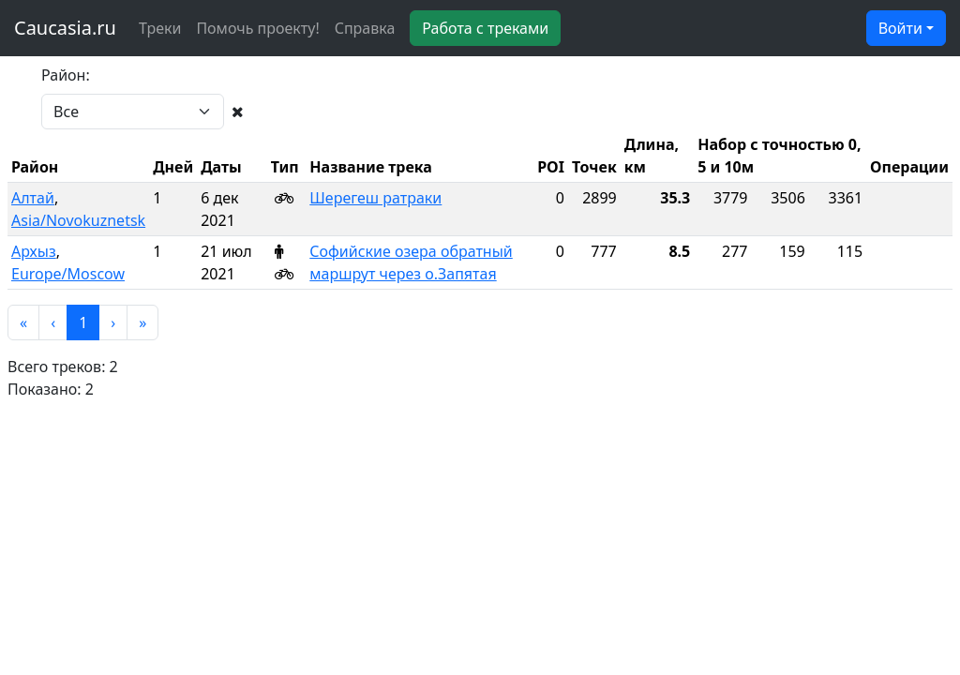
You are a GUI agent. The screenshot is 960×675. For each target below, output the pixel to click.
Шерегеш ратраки (375, 198)
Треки (160, 28)
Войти (900, 28)
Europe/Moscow (68, 273)
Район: (65, 75)
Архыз (33, 251)
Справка (365, 28)
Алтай (32, 198)
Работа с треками (485, 28)
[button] (23, 322)
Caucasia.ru (65, 27)
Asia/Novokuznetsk (78, 220)
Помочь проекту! (257, 28)
